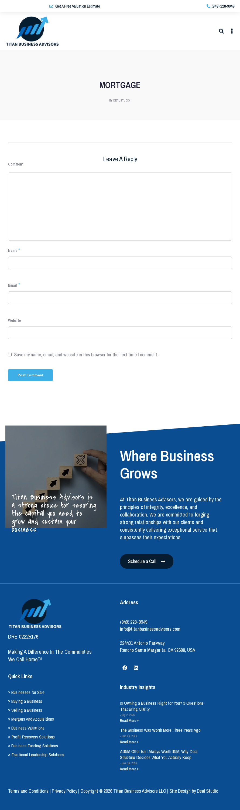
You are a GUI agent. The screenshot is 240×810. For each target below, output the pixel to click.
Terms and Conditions (28, 791)
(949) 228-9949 (133, 622)
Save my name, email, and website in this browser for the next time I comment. (86, 355)
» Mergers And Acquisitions (31, 719)
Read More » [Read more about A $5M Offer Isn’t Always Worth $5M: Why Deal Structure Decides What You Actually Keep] (129, 769)
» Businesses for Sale (26, 692)
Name (12, 250)
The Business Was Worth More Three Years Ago (160, 730)
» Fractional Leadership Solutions (36, 754)
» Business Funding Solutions (33, 745)
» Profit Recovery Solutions (31, 737)
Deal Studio (207, 791)
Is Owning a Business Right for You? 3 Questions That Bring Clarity (162, 706)
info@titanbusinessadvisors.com (150, 629)
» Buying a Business (25, 701)
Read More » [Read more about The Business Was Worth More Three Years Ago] (129, 742)
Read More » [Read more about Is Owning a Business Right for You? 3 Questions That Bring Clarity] (129, 720)
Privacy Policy (64, 791)
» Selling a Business (25, 710)
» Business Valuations (26, 728)
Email (12, 285)
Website (14, 320)
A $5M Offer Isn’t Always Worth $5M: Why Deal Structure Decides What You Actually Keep (158, 754)
